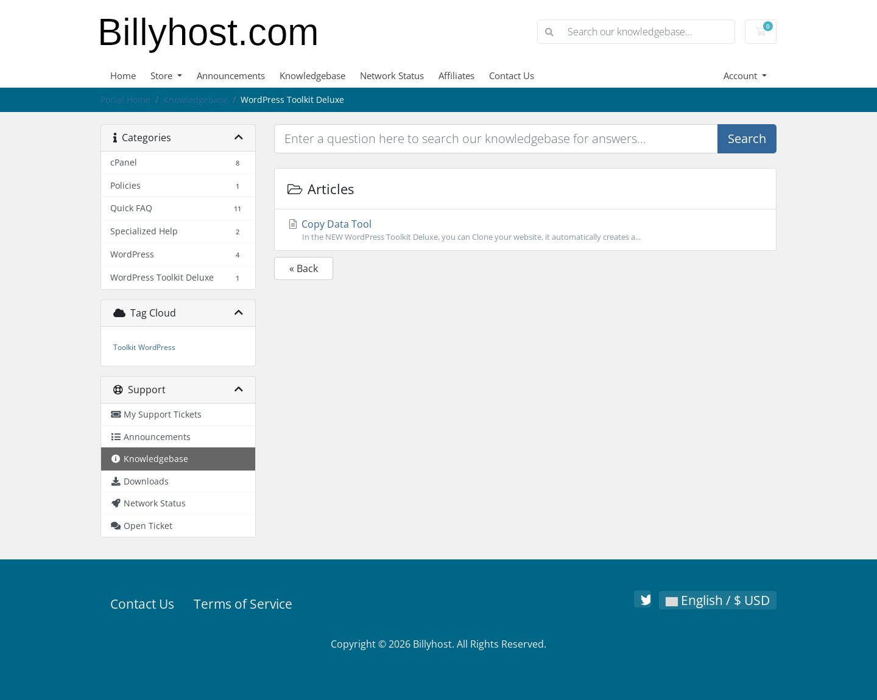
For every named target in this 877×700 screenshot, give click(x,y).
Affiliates (456, 75)
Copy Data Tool (525, 230)
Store (162, 75)
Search (747, 138)
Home (123, 75)
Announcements (231, 75)
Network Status (392, 75)
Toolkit (124, 347)
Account (741, 75)
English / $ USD (718, 600)
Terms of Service (243, 603)
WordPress (156, 347)
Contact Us (511, 75)
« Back (303, 268)
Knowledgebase (312, 75)
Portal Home (125, 99)
